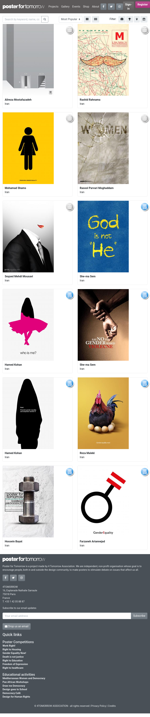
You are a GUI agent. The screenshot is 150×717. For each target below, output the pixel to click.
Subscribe (139, 615)
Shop (86, 6)
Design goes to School (15, 689)
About (95, 6)
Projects (53, 6)
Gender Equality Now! (14, 653)
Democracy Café (12, 693)
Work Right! (9, 645)
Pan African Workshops (15, 682)
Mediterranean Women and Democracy (24, 678)
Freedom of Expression (15, 664)
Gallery (65, 6)
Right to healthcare (13, 668)
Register (143, 4)
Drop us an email (16, 626)
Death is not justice (13, 656)
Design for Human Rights (16, 696)
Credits (112, 706)
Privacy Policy (98, 706)
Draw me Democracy (14, 685)
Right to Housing (12, 649)
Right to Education (13, 660)
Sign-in (128, 6)
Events (76, 6)
